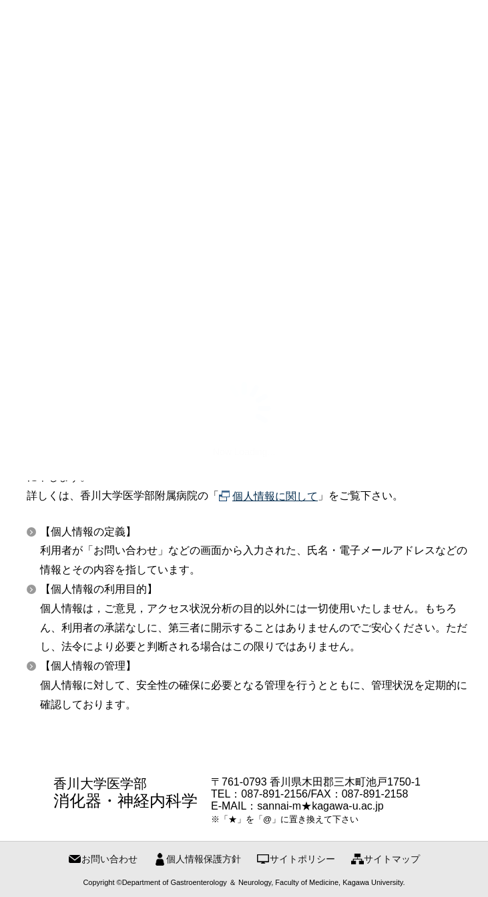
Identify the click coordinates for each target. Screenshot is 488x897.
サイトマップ (392, 859)
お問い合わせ (109, 859)
